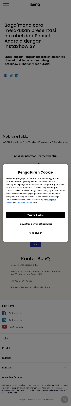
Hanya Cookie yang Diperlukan (36, 223)
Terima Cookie (35, 215)
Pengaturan (35, 232)
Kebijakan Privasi (24, 203)
